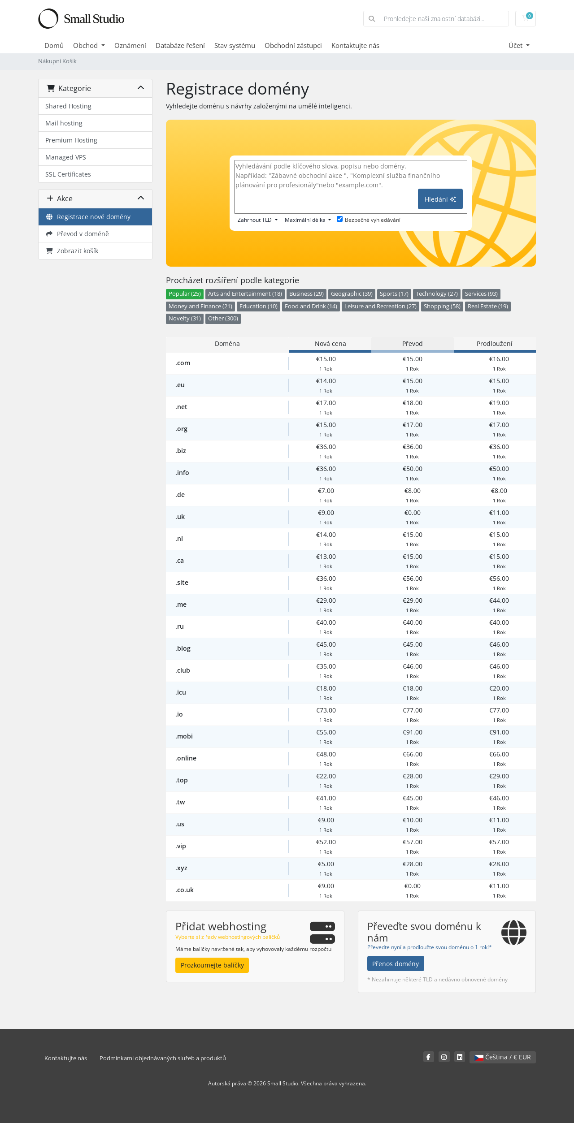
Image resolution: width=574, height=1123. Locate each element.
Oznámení (130, 45)
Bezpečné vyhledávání (368, 220)
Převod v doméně (77, 233)
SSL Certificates (68, 174)
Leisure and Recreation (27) (380, 306)
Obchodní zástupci (293, 45)
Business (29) (306, 294)
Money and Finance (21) (200, 306)
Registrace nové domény (87, 216)
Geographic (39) (352, 294)
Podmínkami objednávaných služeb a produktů (163, 1058)
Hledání (440, 199)
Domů (54, 45)
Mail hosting (64, 123)
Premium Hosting (71, 140)
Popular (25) (185, 294)
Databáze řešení (180, 45)
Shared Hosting (68, 106)
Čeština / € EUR (502, 1057)
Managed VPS (65, 157)
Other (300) (223, 318)
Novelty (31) (185, 318)
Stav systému (234, 45)
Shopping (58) (442, 306)
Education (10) (258, 306)
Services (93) (481, 294)
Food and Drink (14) (311, 306)
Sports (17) (394, 294)
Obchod (86, 45)
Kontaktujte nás (355, 45)
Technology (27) (437, 294)
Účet (516, 45)
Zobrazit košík (71, 250)
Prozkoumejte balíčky (212, 965)
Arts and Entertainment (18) (245, 294)
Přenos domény (395, 963)
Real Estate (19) (488, 306)
